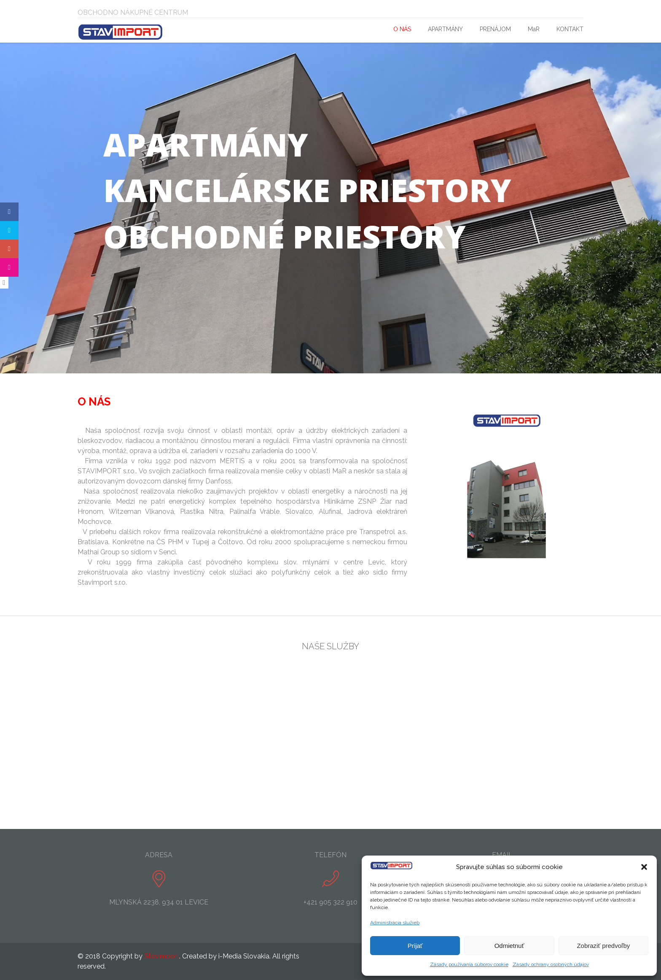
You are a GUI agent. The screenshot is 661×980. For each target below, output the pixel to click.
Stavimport (161, 956)
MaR (534, 29)
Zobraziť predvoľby (603, 945)
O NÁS (402, 29)
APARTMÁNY (445, 29)
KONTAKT (569, 29)
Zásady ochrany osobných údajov (551, 964)
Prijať (415, 945)
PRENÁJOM (495, 29)
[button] (644, 867)
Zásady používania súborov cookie (469, 964)
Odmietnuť (509, 945)
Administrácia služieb (394, 923)
